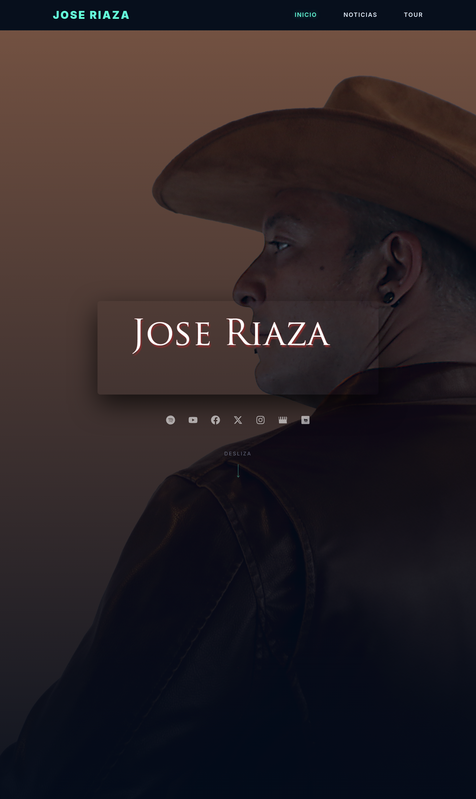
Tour (413, 14)
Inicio (306, 14)
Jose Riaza (92, 15)
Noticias (360, 14)
